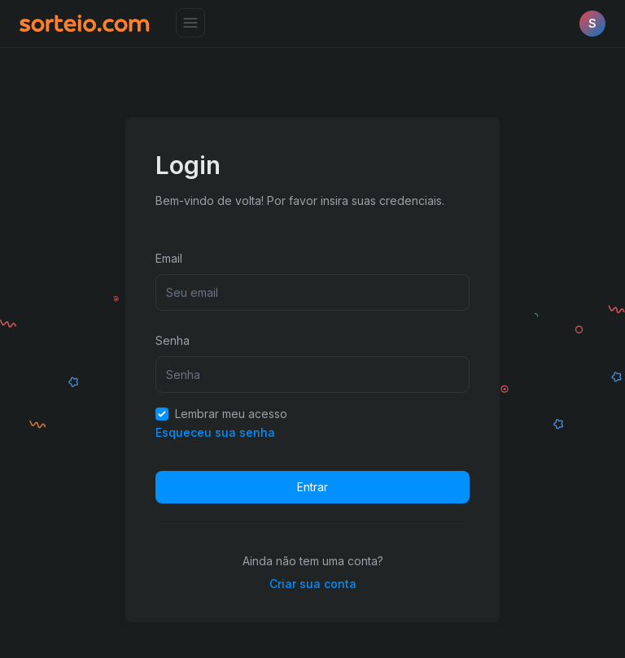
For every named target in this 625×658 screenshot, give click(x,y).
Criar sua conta (312, 583)
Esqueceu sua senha (215, 432)
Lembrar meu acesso (221, 414)
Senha (172, 340)
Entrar (312, 487)
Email (168, 258)
